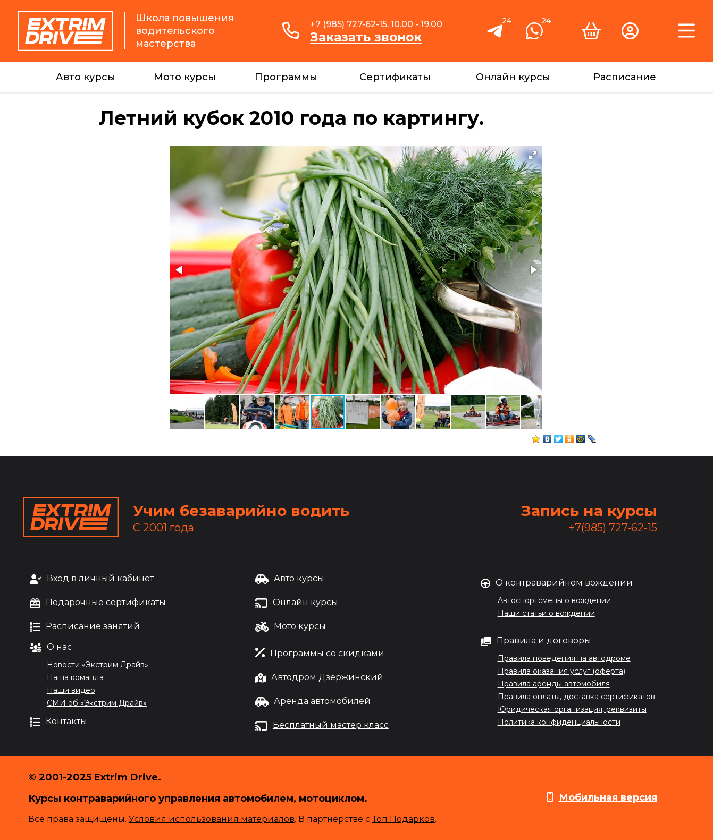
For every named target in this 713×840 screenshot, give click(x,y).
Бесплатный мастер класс (331, 725)
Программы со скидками (327, 653)
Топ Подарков (403, 819)
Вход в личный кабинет (100, 578)
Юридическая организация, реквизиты (572, 709)
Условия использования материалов (212, 819)
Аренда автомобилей (322, 701)
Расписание (624, 77)
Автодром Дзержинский (327, 677)
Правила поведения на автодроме (564, 658)
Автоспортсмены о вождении (554, 600)
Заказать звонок (366, 37)
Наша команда (75, 677)
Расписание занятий (93, 626)
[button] (532, 155)
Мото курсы (185, 77)
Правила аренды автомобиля (554, 684)
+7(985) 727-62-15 (613, 527)
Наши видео (71, 690)
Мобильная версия (608, 797)
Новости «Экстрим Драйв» (97, 664)
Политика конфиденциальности (559, 722)
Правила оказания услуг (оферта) (561, 671)
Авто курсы (85, 77)
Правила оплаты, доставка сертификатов (576, 696)
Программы (286, 77)
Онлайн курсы (513, 77)
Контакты (66, 721)
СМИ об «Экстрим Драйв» (97, 703)
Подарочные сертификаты (106, 602)
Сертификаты (395, 77)
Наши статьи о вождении (546, 613)
